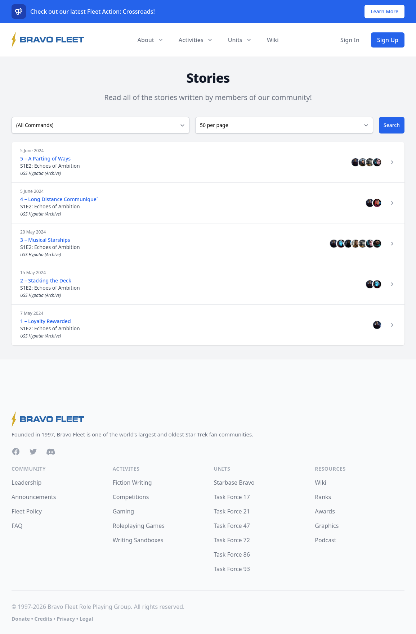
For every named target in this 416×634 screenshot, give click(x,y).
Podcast (325, 540)
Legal (86, 618)
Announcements (34, 497)
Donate (21, 618)
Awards (325, 511)
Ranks (323, 497)
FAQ (17, 526)
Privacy (66, 618)
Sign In (349, 40)
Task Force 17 (232, 497)
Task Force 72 (232, 540)
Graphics (327, 526)
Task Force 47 (232, 526)
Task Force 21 (232, 511)
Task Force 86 (232, 554)
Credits (43, 618)
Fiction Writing (132, 482)
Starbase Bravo (234, 482)
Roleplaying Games (139, 526)
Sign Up (387, 40)
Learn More (384, 11)
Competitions (131, 497)
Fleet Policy (27, 511)
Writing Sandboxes (138, 540)
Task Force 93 (232, 569)
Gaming (123, 511)
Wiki (273, 40)
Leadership (26, 482)
